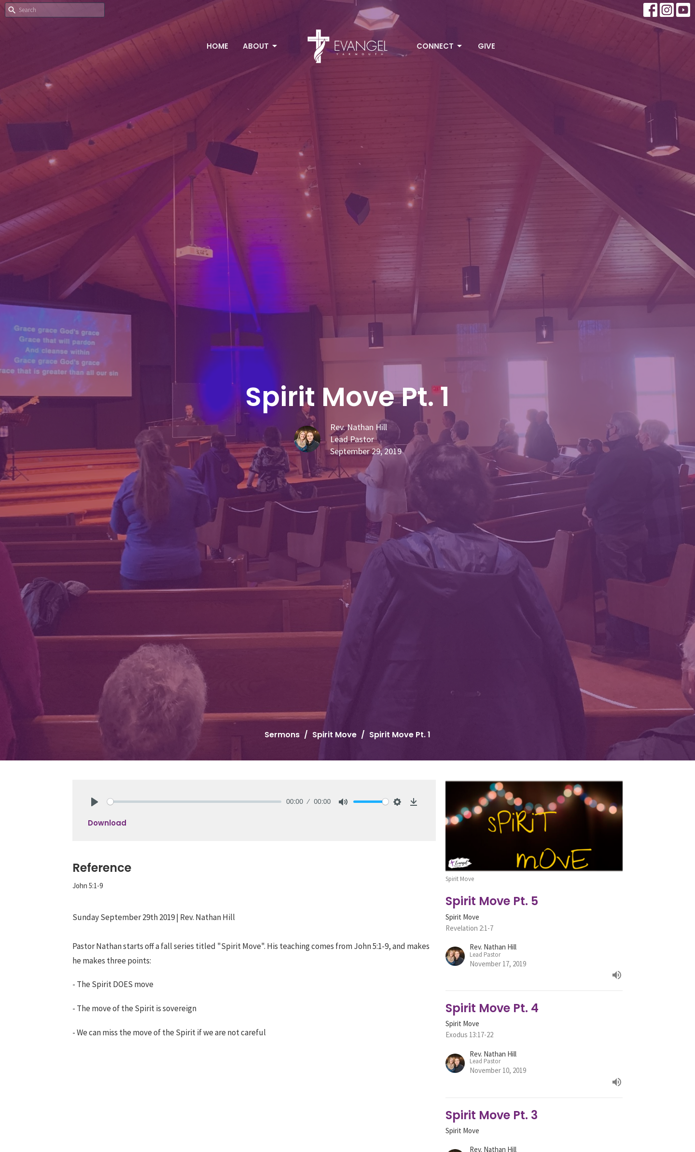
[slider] (194, 801)
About (260, 46)
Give (486, 46)
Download (107, 823)
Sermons (282, 734)
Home (217, 46)
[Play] (94, 802)
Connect (440, 46)
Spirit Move (334, 734)
